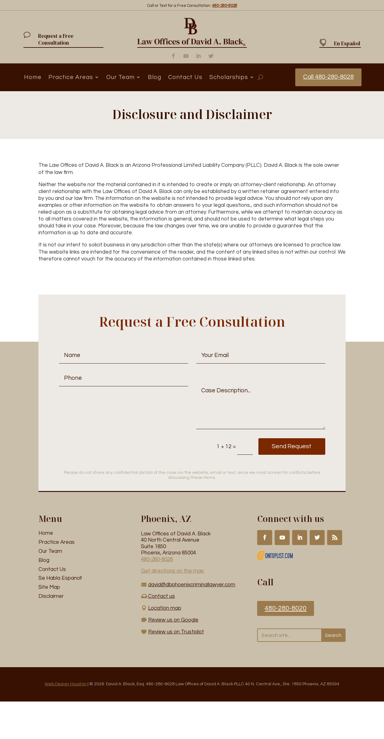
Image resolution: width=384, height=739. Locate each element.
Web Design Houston (66, 684)
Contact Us (185, 77)
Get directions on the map (172, 571)
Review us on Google (173, 620)
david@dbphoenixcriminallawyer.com (191, 585)
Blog (154, 77)
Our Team (120, 77)
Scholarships (228, 77)
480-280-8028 (157, 559)
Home (33, 77)
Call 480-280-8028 (328, 77)
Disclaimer (51, 596)
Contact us (161, 596)
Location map (164, 608)
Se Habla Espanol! (60, 578)
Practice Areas (70, 77)
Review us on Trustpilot (176, 632)
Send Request (289, 447)
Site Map (49, 587)
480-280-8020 (286, 608)
